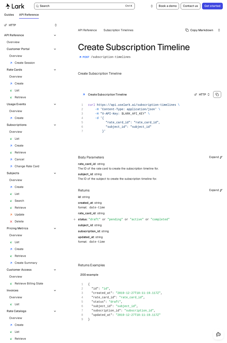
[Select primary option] (199, 30)
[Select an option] (149, 6)
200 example (89, 275)
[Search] (84, 6)
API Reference (87, 30)
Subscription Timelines (118, 30)
